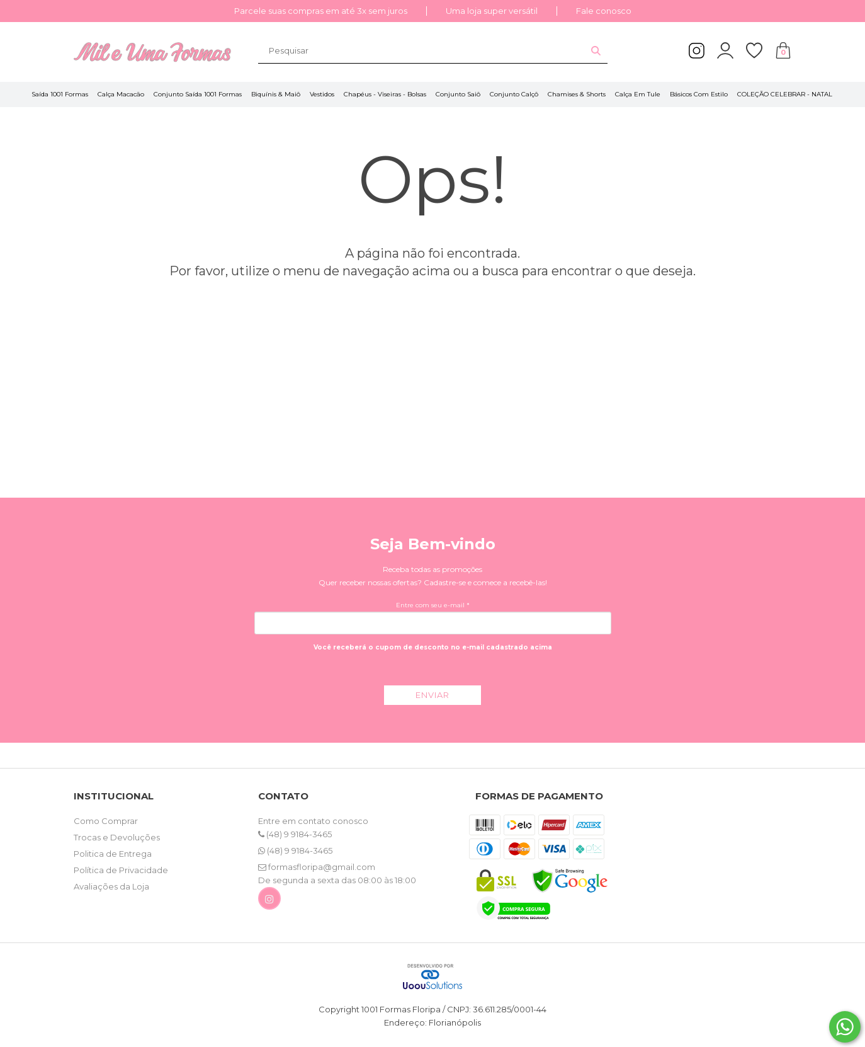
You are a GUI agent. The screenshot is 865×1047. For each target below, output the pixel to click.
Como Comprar (106, 821)
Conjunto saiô (458, 94)
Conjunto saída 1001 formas (198, 94)
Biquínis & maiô (275, 94)
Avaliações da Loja (111, 886)
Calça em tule (637, 94)
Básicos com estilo (699, 94)
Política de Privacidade (121, 870)
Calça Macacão (121, 94)
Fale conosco (603, 11)
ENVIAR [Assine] (432, 695)
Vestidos (322, 94)
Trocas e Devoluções (117, 837)
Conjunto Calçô (514, 94)
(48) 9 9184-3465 (295, 834)
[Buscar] (596, 50)
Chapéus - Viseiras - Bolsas (385, 94)
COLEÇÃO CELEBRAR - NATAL (784, 94)
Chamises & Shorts (577, 94)
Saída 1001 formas (59, 94)
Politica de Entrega (113, 854)
